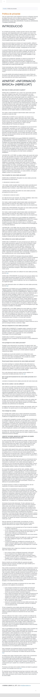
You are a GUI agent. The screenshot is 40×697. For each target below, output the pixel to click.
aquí (7, 273)
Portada (4, 8)
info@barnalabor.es (26, 685)
